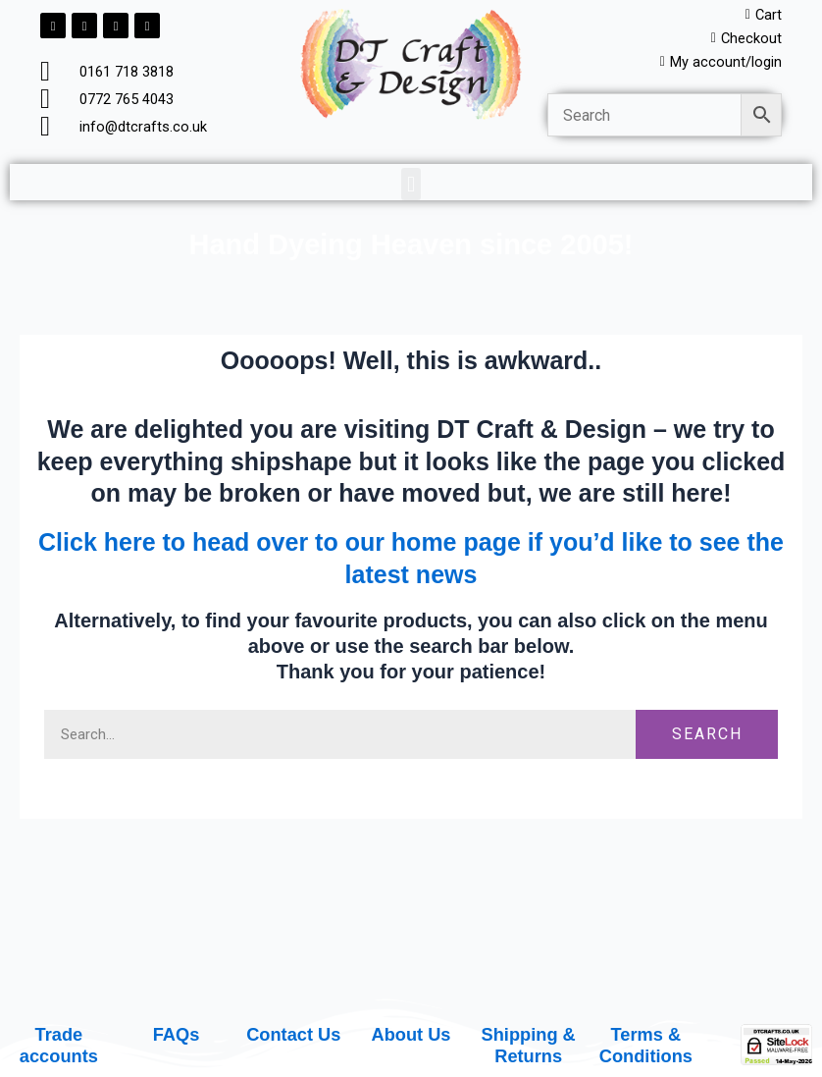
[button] (410, 184)
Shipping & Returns (529, 1045)
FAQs (176, 1034)
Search (707, 734)
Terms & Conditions (646, 1045)
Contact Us (293, 1034)
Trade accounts (59, 1045)
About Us (410, 1034)
